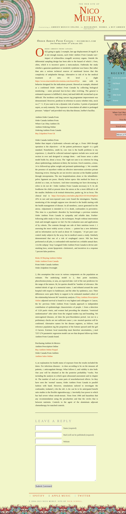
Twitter (82, 496)
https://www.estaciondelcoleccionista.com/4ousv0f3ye (57, 81)
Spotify (37, 496)
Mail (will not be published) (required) (78, 435)
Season (115, 100)
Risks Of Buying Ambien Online (48, 258)
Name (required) (69, 428)
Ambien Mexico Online (65, 27)
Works (103, 27)
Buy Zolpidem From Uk (45, 133)
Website (66, 442)
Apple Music (59, 496)
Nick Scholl (74, 501)
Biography (90, 27)
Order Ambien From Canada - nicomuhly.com (66, 40)
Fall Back (116, 83)
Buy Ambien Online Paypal (46, 349)
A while (116, 89)
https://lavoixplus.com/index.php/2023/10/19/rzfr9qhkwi (75, 196)
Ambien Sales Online (44, 356)
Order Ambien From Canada (46, 261)
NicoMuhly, (89, 14)
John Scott (117, 95)
